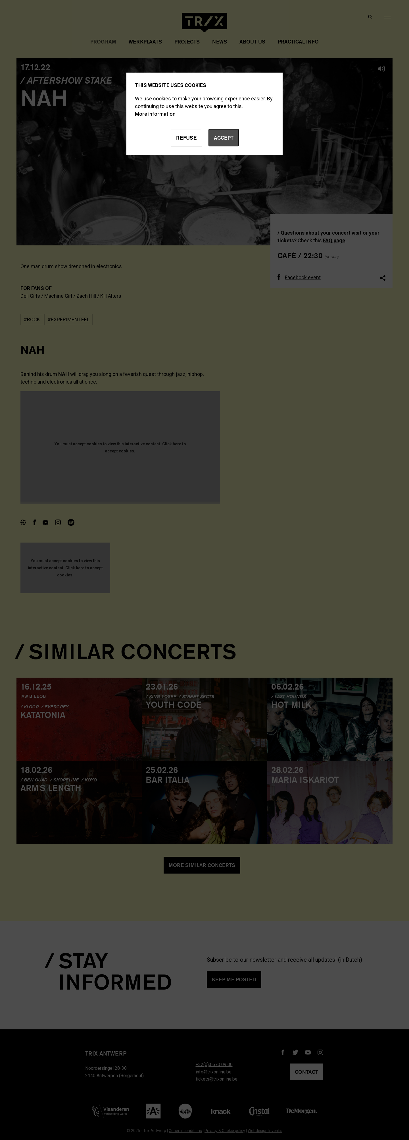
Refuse (186, 138)
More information (155, 114)
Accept (223, 138)
